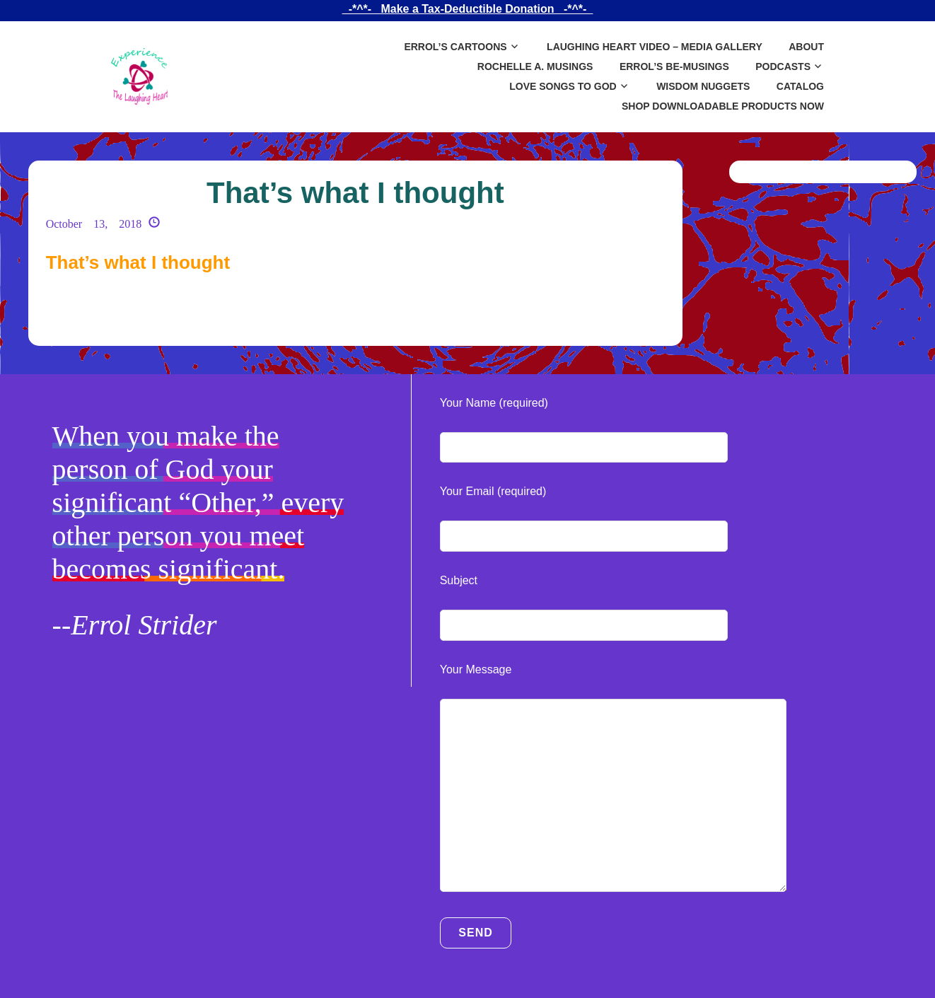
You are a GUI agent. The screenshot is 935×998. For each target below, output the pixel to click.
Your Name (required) (494, 403)
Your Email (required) (493, 491)
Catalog (800, 86)
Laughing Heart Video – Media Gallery (654, 46)
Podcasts (783, 66)
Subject (458, 580)
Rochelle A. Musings (535, 66)
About (806, 46)
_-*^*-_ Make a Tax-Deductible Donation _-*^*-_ (467, 9)
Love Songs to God (562, 86)
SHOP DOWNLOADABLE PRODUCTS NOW (723, 106)
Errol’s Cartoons (455, 46)
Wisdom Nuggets (703, 86)
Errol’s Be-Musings (674, 66)
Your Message (476, 669)
